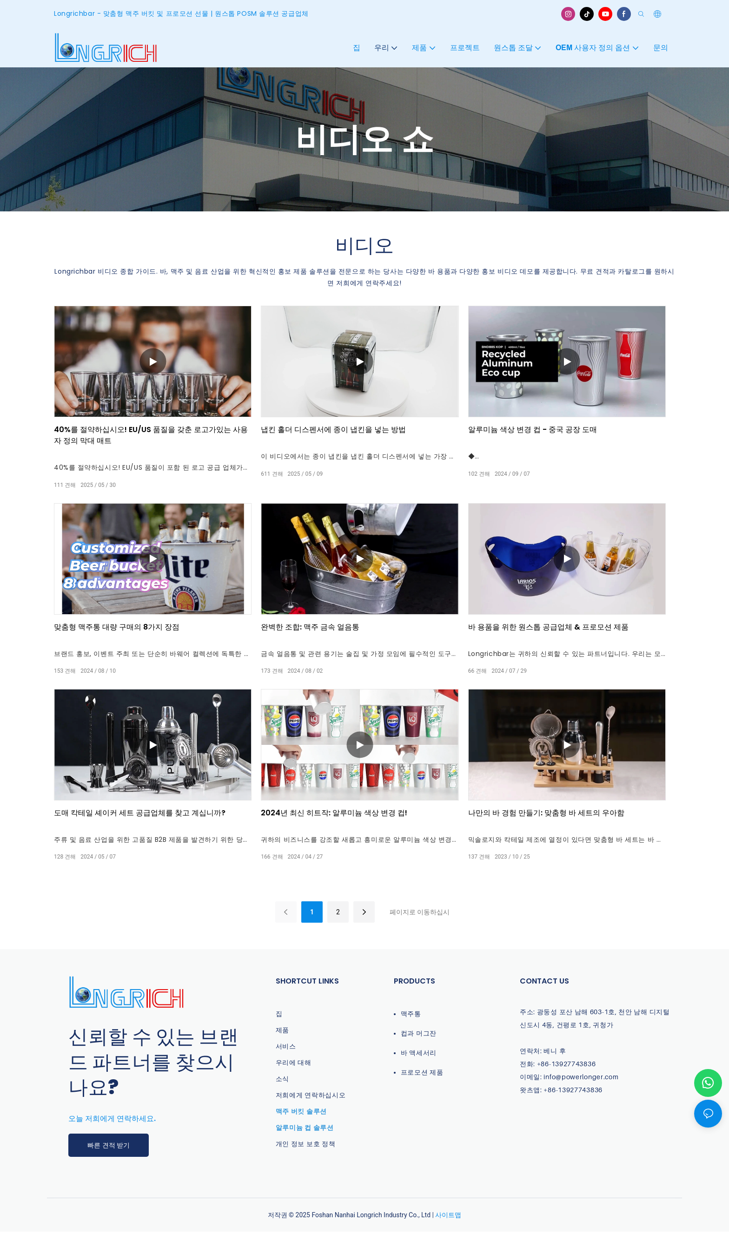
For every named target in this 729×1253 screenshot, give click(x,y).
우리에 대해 (293, 1062)
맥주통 (411, 1013)
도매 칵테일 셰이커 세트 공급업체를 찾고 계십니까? (139, 812)
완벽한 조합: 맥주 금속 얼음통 (310, 627)
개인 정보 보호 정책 (306, 1144)
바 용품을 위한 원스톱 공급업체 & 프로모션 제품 (548, 627)
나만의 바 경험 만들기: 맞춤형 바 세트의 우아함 (546, 812)
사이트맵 (448, 1215)
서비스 (286, 1046)
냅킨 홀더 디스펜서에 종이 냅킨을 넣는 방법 (333, 429)
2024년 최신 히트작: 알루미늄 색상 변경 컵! (334, 812)
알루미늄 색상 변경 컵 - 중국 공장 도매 (532, 429)
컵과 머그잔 (419, 1033)
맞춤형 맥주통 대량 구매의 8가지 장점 (116, 627)
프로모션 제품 (422, 1072)
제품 (282, 1030)
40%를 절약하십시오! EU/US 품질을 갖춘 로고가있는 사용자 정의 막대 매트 (151, 435)
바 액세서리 (419, 1052)
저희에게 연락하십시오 (311, 1095)
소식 (282, 1078)
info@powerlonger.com (580, 1077)
